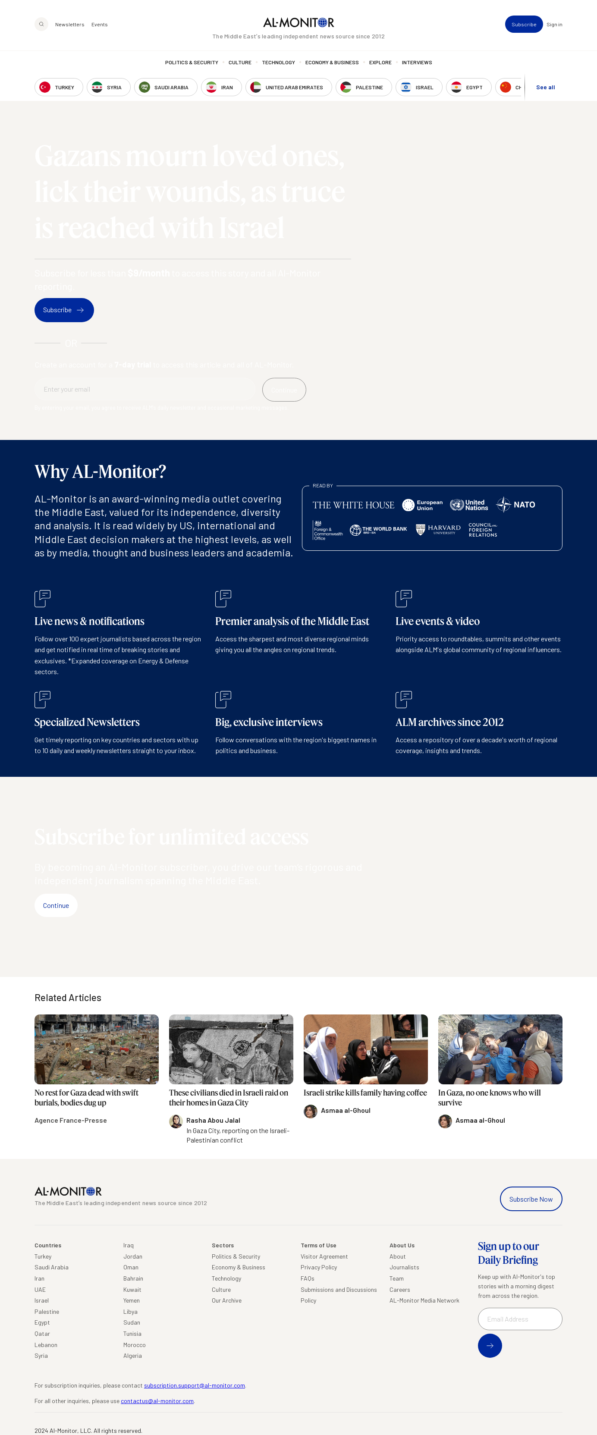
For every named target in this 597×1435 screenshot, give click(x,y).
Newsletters (70, 24)
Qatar (42, 1333)
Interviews (417, 62)
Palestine (47, 1311)
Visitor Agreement (324, 1256)
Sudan (131, 1322)
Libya (130, 1311)
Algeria (132, 1355)
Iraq (128, 1245)
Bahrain (133, 1278)
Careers (400, 1289)
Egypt (42, 1322)
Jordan (132, 1256)
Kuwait (132, 1289)
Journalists (404, 1267)
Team (397, 1278)
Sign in (554, 24)
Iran (39, 1278)
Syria (41, 1355)
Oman (130, 1267)
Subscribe (524, 24)
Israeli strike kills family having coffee (365, 1092)
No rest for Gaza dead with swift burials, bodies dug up (86, 1097)
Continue (56, 905)
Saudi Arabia (52, 1267)
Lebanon (46, 1344)
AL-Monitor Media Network (424, 1300)
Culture (240, 62)
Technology (278, 62)
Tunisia (132, 1333)
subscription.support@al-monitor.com (194, 1385)
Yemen (131, 1300)
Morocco (134, 1344)
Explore (380, 62)
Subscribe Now (531, 1199)
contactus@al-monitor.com (157, 1400)
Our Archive (227, 1300)
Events (99, 24)
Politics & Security (191, 62)
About (398, 1256)
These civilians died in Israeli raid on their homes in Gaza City (228, 1097)
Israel (42, 1300)
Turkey (43, 1256)
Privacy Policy (319, 1267)
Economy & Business (332, 62)
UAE (40, 1289)
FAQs (307, 1278)
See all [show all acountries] (545, 87)
